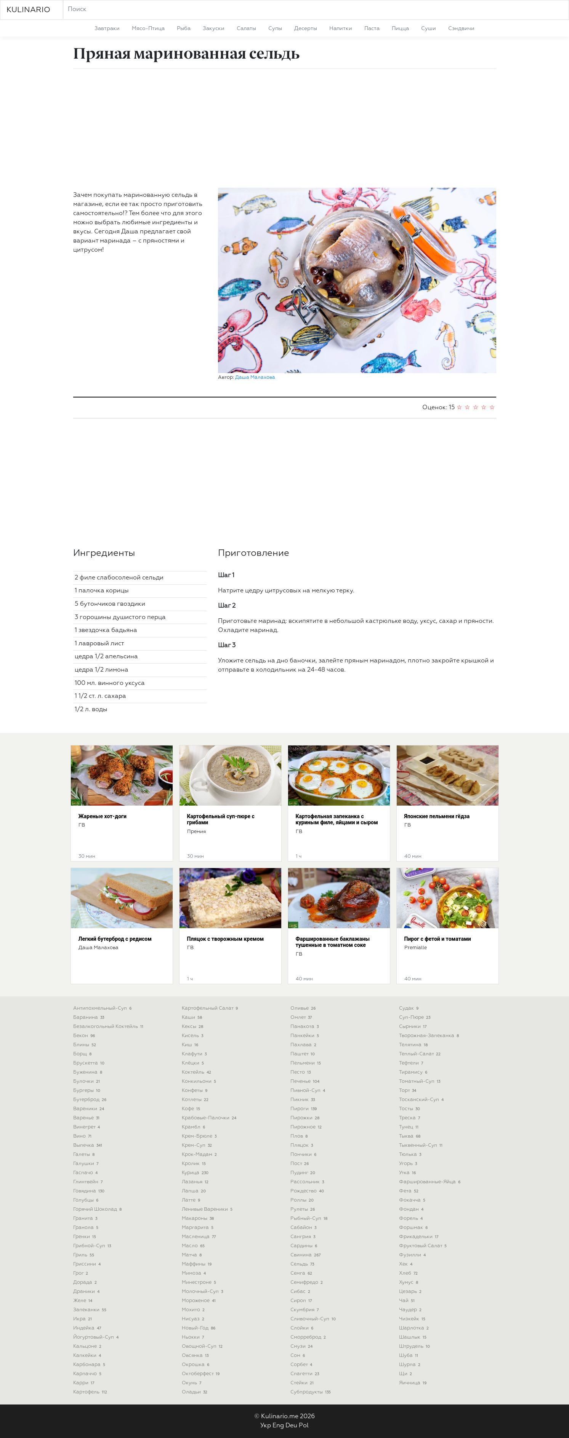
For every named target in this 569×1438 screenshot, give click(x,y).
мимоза (195, 1273)
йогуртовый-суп (96, 1337)
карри (84, 1383)
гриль (84, 1255)
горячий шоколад (98, 1209)
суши (428, 28)
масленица (200, 1236)
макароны (199, 1218)
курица (196, 1172)
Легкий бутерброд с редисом (115, 939)
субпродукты (311, 1392)
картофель (91, 1392)
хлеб (409, 1273)
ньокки (194, 1337)
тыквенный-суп (421, 1145)
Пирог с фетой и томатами (437, 939)
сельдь (303, 1264)
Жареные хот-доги (103, 816)
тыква (410, 1136)
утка (408, 1172)
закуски (213, 28)
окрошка (196, 1364)
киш (191, 1044)
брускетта (89, 1063)
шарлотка (415, 1328)
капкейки (88, 1355)
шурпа (410, 1364)
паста (372, 28)
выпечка (88, 1145)
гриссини (88, 1264)
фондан (412, 1209)
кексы (193, 1026)
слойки (302, 1328)
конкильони (200, 1081)
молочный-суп (203, 1291)
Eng (278, 1426)
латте (192, 1200)
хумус (409, 1282)
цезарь (411, 1291)
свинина (306, 1255)
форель (412, 1218)
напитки (340, 28)
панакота (305, 1026)
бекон (85, 1035)
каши (193, 1017)
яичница (413, 1383)
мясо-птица (148, 28)
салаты (246, 28)
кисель (193, 1035)
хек (406, 1264)
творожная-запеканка (430, 1035)
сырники (413, 1026)
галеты (84, 1154)
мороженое (200, 1300)
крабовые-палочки (210, 1118)
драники (87, 1291)
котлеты (196, 1099)
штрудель (415, 1346)
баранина (89, 1017)
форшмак (414, 1227)
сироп (302, 1300)
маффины (197, 1264)
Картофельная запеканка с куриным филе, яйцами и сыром (337, 819)
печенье (305, 1081)
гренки (85, 1236)
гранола (86, 1227)
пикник (303, 1099)
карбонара (90, 1364)
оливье (303, 1008)
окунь (192, 1383)
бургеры (87, 1090)
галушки (86, 1163)
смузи (302, 1346)
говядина (89, 1191)
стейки (303, 1383)
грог (81, 1273)
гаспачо (86, 1172)
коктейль (197, 1072)
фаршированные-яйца (430, 1181)
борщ (83, 1054)
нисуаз (194, 1319)
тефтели (412, 1063)
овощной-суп (203, 1346)
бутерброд (90, 1099)
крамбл (194, 1127)
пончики (304, 1154)
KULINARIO (28, 10)
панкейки (305, 1035)
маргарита (198, 1227)
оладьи (195, 1392)
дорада (86, 1282)
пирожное (307, 1127)
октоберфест (201, 1373)
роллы (303, 1200)
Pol (304, 1426)
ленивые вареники (208, 1209)
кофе (192, 1108)
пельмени (306, 1063)
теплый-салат (420, 1054)
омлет (302, 1017)
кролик (195, 1163)
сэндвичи (461, 28)
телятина (414, 1044)
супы (275, 28)
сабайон (304, 1227)
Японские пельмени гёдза (437, 816)
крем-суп (198, 1145)
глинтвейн (88, 1181)
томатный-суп (420, 1081)
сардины (304, 1245)
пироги (304, 1108)
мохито (194, 1309)
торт (408, 1090)
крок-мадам (200, 1154)
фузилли (413, 1255)
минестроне (200, 1282)
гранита (86, 1218)
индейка (88, 1328)
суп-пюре (415, 1017)
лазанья (196, 1181)
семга (302, 1273)
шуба (409, 1355)
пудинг (303, 1172)
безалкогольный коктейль (109, 1026)
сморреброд (309, 1337)
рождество (308, 1191)
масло (194, 1245)
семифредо (307, 1282)
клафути (195, 1054)
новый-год (199, 1328)
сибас (301, 1291)
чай (408, 1300)
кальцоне (88, 1346)
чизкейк (413, 1319)
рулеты (303, 1209)
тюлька (411, 1154)
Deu (291, 1426)
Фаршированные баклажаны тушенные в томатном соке (333, 942)
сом (298, 1355)
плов (299, 1136)
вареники (89, 1108)
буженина (88, 1072)
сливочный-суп (314, 1319)
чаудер (411, 1309)
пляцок (302, 1145)
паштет (303, 1054)
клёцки (194, 1063)
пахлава (304, 1044)
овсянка (196, 1355)
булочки (87, 1081)
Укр (265, 1426)
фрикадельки (419, 1236)
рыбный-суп (309, 1218)
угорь (409, 1163)
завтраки (107, 28)
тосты (410, 1108)
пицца (400, 28)
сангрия (303, 1236)
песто (301, 1072)
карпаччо (88, 1373)
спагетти (305, 1373)
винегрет (87, 1127)
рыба (184, 28)
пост (300, 1163)
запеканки (90, 1309)
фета (409, 1191)
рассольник (308, 1181)
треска (410, 1118)
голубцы (86, 1200)
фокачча (413, 1200)
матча (193, 1255)
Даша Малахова (255, 377)
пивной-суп (308, 1090)
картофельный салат (211, 1008)
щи (406, 1373)
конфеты (195, 1090)
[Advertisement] (284, 128)
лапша (195, 1191)
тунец (409, 1127)
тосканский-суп (422, 1099)
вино (83, 1136)
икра (83, 1319)
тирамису (414, 1072)
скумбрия (305, 1309)
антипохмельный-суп (103, 1008)
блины (85, 1044)
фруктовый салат (424, 1245)
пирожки (305, 1118)
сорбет (302, 1364)
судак (409, 1008)
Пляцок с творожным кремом (225, 939)
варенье (87, 1118)
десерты (305, 28)
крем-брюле (200, 1136)
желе (83, 1300)
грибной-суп (93, 1245)
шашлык (413, 1337)
